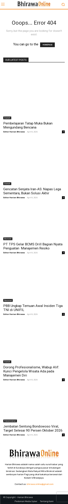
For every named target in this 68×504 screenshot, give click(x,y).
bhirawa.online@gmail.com (40, 484)
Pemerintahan (10, 421)
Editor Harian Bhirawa (14, 131)
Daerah (7, 118)
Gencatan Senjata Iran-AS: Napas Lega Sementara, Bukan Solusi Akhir (32, 191)
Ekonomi (7, 239)
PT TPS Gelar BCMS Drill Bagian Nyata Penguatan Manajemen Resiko (32, 246)
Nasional (8, 300)
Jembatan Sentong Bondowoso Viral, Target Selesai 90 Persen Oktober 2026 (32, 428)
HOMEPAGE (47, 45)
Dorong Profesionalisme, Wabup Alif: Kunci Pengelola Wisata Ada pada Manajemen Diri (31, 371)
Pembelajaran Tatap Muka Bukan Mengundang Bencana (28, 125)
